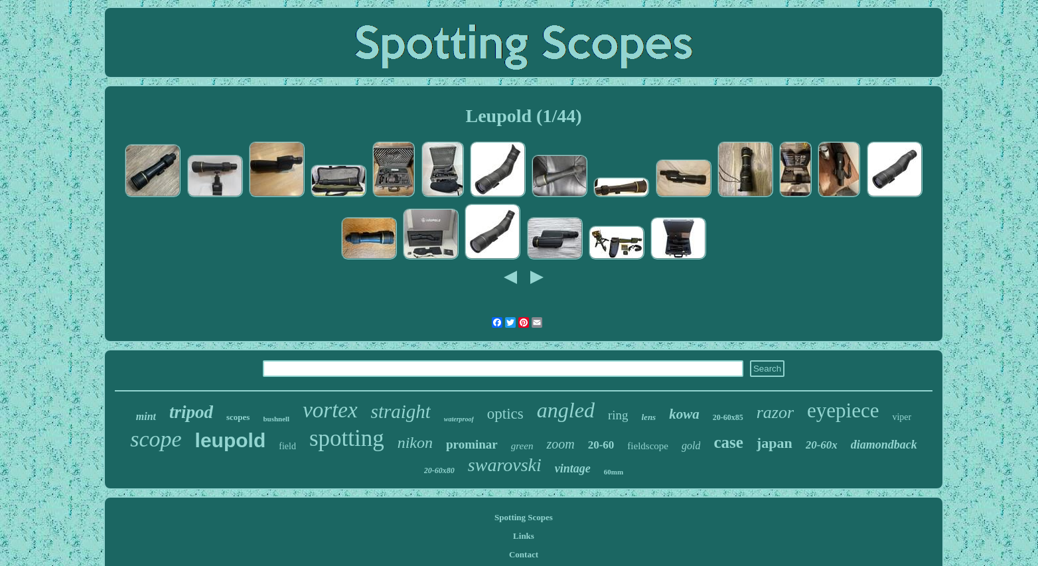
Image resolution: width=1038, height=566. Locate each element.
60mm (613, 472)
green (522, 446)
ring (618, 415)
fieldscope (647, 446)
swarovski (505, 465)
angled (566, 410)
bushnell (276, 419)
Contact (523, 554)
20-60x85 (728, 417)
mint (146, 416)
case (728, 442)
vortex (330, 410)
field (287, 446)
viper (901, 417)
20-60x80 (439, 470)
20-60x (822, 445)
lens (649, 417)
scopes (238, 417)
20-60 (601, 445)
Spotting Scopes (523, 517)
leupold (230, 440)
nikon (415, 442)
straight (401, 411)
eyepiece (843, 410)
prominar (472, 444)
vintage (573, 468)
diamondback (884, 444)
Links (523, 536)
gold (691, 445)
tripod (191, 412)
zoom (560, 444)
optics (505, 413)
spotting (346, 438)
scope (155, 439)
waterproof (459, 419)
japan (774, 443)
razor (775, 412)
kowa (684, 414)
